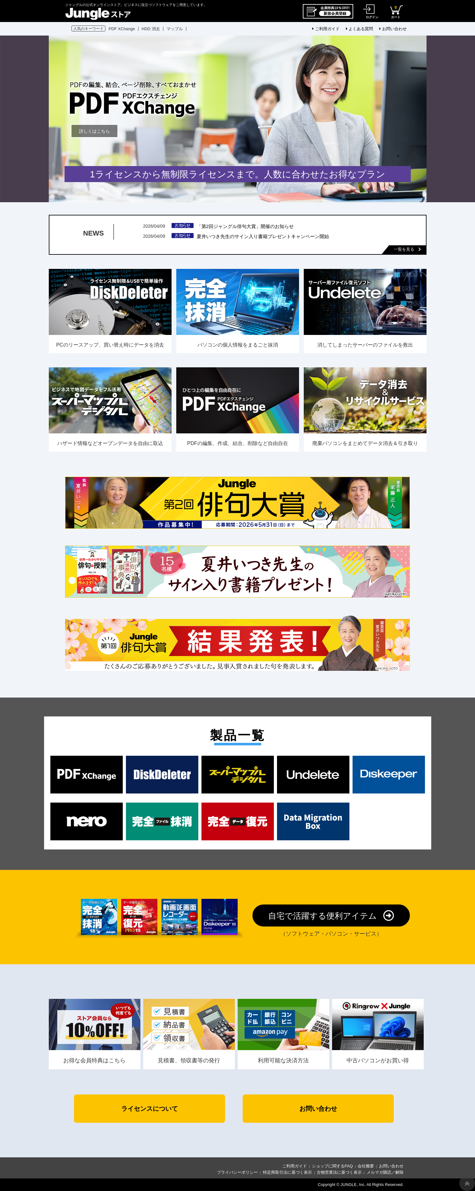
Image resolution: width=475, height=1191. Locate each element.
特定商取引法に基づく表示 (287, 1172)
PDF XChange (122, 28)
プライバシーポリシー (237, 1172)
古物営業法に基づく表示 (339, 1172)
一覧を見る (407, 249)
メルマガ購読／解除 (385, 1172)
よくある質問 (359, 28)
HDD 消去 (151, 28)
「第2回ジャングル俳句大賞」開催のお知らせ (245, 226)
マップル (175, 28)
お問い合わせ (393, 28)
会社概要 (366, 1166)
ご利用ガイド (326, 28)
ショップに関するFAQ (332, 1166)
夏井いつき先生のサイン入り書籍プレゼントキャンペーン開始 (263, 236)
